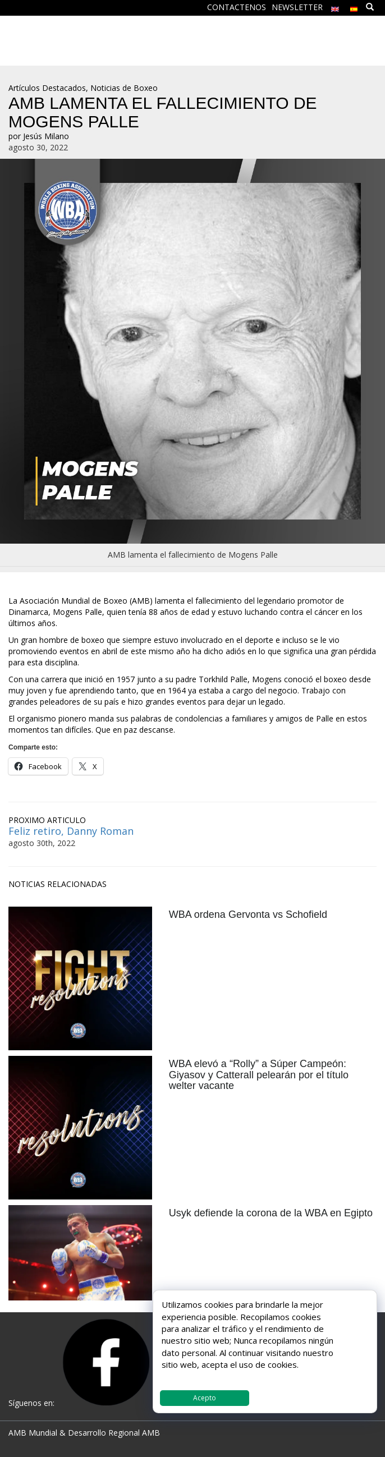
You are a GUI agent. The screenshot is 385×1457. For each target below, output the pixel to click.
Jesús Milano (46, 136)
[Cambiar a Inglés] (335, 6)
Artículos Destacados (47, 87)
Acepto (204, 1398)
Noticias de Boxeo (124, 87)
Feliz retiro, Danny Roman (71, 831)
